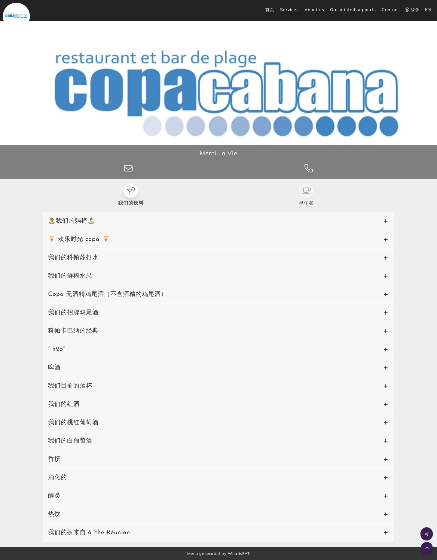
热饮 (54, 514)
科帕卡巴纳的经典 (73, 331)
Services (289, 9)
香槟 (54, 459)
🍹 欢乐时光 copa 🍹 (79, 239)
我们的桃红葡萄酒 (73, 423)
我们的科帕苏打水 (73, 258)
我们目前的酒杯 (70, 386)
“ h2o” (56, 349)
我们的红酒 (64, 404)
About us (314, 9)
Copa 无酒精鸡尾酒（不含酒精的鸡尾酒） (107, 294)
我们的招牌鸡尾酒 (73, 313)
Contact (390, 9)
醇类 (54, 496)
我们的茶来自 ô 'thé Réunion (89, 533)
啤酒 (54, 368)
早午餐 (306, 203)
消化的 (57, 478)
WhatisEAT (239, 553)
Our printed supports (353, 9)
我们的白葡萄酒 (70, 441)
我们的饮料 (131, 203)
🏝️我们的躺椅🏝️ (71, 221)
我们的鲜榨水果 (70, 276)
